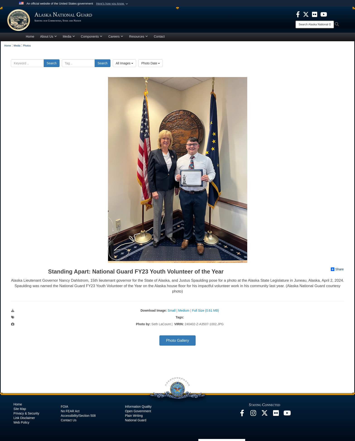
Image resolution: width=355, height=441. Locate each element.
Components (91, 37)
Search (52, 64)
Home (30, 37)
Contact (159, 37)
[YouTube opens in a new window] (287, 415)
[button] (112, 3)
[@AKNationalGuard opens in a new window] (264, 415)
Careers (115, 37)
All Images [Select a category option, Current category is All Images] (124, 64)
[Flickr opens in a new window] (276, 415)
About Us (48, 37)
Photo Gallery (177, 341)
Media (69, 37)
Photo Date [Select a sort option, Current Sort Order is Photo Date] (150, 64)
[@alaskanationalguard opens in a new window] (253, 415)
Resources (138, 37)
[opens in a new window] (298, 14)
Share (337, 270)
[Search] (314, 24)
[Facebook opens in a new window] (242, 415)
